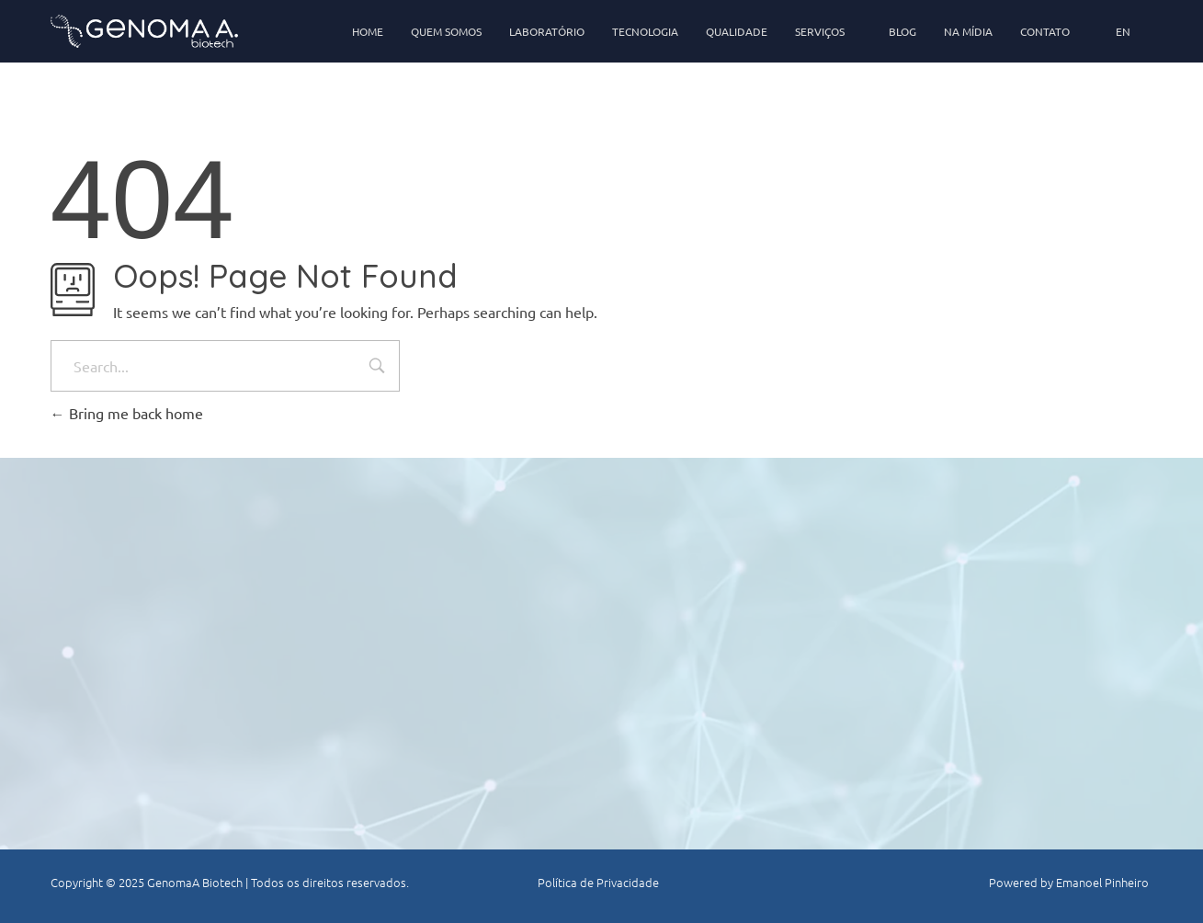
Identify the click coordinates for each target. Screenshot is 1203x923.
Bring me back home (127, 413)
